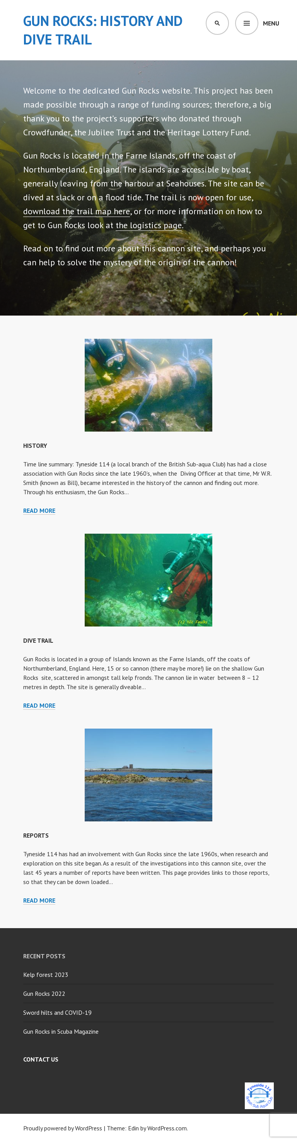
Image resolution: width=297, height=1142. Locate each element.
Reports (36, 835)
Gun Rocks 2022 (44, 993)
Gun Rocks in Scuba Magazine (61, 1031)
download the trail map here (76, 211)
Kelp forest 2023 (45, 974)
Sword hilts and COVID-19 (57, 1012)
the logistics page (149, 225)
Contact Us (40, 1059)
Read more (39, 510)
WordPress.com (167, 1128)
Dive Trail (38, 640)
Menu (271, 23)
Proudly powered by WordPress (62, 1128)
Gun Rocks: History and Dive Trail (103, 30)
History (35, 445)
